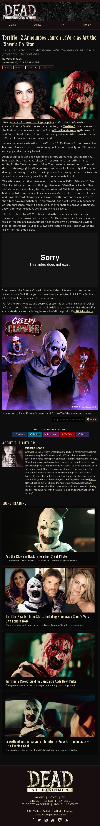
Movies (18, 67)
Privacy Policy (58, 814)
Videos (34, 801)
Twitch (82, 434)
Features (63, 801)
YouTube (67, 434)
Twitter (35, 434)
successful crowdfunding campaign (32, 122)
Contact (72, 804)
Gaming (40, 797)
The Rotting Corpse (36, 804)
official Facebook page (66, 130)
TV (63, 797)
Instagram (51, 434)
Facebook (19, 434)
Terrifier (32, 67)
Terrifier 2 (47, 67)
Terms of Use (41, 814)
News (7, 67)
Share (91, 419)
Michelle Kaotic (14, 58)
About (57, 804)
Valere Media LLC (43, 811)
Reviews (48, 801)
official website (83, 311)
